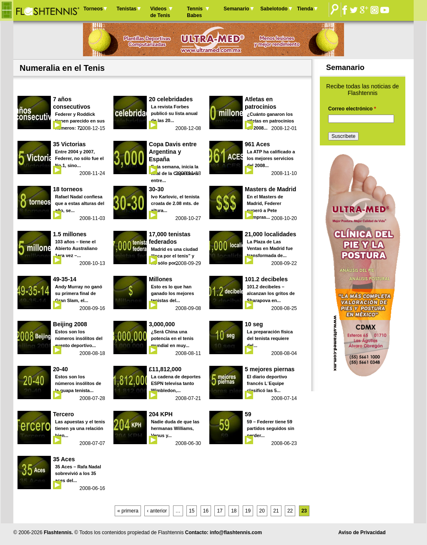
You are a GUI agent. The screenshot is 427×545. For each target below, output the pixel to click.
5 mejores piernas (269, 369)
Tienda (305, 9)
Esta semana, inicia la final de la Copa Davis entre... (174, 173)
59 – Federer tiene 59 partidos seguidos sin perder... (270, 428)
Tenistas (126, 9)
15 (191, 511)
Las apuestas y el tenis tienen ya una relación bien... (80, 428)
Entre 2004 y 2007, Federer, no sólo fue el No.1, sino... (79, 158)
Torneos (93, 9)
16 (205, 511)
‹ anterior (157, 511)
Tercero (63, 414)
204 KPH (161, 414)
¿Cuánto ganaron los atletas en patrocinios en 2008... (270, 121)
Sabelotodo (273, 9)
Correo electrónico (352, 109)
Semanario (236, 9)
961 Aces (257, 144)
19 (248, 511)
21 (276, 511)
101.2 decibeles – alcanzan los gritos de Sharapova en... (271, 293)
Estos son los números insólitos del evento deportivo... (79, 338)
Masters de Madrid (270, 189)
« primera (127, 511)
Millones (160, 279)
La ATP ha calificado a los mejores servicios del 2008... (271, 158)
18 (233, 511)
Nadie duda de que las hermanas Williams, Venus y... (175, 428)
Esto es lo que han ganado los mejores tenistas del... (172, 293)
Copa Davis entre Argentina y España (173, 151)
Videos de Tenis (160, 12)
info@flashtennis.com (236, 532)
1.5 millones (69, 234)
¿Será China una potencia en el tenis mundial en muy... (172, 338)
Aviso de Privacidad (362, 532)
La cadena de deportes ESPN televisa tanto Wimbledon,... (176, 383)
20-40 (60, 369)
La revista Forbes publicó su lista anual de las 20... (174, 113)
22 (290, 511)
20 (262, 511)
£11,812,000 (165, 369)
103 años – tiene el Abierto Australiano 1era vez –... (76, 248)
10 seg (254, 324)
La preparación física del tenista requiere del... (270, 338)
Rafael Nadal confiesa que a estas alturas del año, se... (79, 203)
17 (219, 511)
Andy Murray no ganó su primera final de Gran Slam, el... (78, 293)
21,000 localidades (270, 234)
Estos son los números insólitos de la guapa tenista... (78, 383)
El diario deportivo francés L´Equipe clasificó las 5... (267, 383)
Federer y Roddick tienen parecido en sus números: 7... (80, 121)
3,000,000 (162, 324)
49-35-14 (64, 279)
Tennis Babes (195, 12)
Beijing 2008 (70, 324)
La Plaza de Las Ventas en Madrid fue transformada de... (270, 248)
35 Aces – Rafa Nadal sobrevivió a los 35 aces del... (78, 473)
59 (248, 414)
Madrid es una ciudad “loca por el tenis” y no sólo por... (174, 256)
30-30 (156, 189)
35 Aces (64, 459)
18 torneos (68, 189)
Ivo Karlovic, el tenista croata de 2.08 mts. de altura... (175, 203)
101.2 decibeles (266, 279)
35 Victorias (69, 144)
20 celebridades (171, 99)
